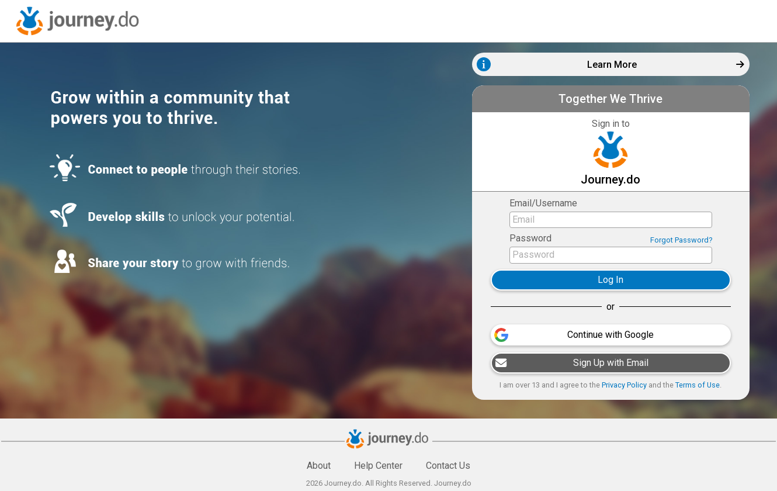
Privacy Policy (624, 385)
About (319, 465)
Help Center (378, 465)
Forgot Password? (681, 240)
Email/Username (543, 203)
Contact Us (448, 465)
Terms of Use (697, 385)
